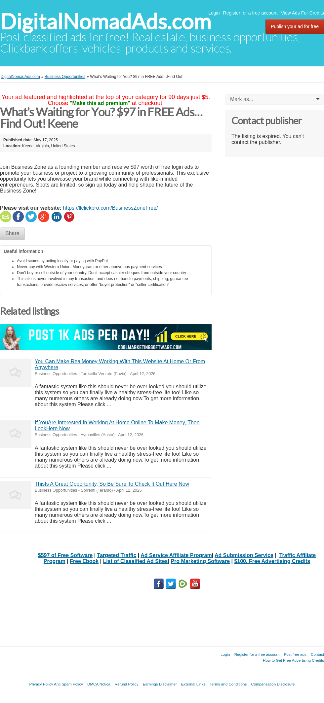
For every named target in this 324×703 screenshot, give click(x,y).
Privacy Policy (41, 684)
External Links (193, 684)
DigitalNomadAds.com (105, 22)
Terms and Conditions (228, 684)
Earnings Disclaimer (160, 684)
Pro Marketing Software (200, 561)
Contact (317, 654)
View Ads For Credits (302, 13)
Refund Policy (127, 684)
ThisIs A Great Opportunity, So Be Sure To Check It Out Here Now (112, 484)
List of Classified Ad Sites (135, 561)
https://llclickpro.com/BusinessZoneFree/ (110, 208)
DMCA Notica (98, 684)
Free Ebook (84, 561)
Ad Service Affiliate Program (176, 555)
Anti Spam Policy (68, 684)
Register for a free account (250, 13)
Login (214, 13)
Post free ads (295, 654)
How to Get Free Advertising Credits (293, 660)
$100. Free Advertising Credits (272, 561)
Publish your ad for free (295, 26)
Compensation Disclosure (273, 684)
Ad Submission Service (244, 555)
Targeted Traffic (117, 555)
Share (12, 233)
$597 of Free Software (65, 555)
